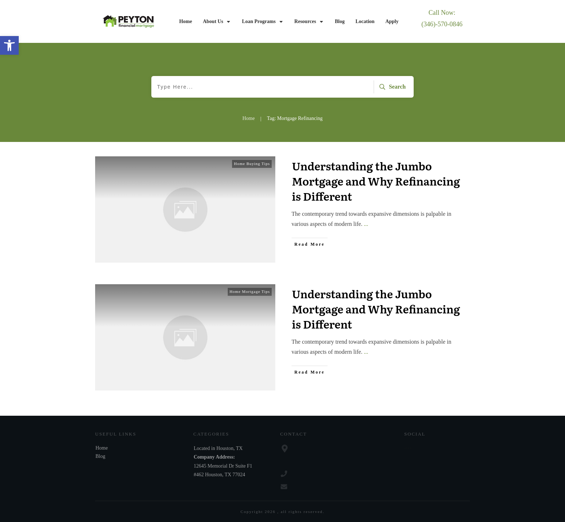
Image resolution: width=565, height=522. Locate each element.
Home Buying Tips (252, 163)
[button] (9, 45)
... (366, 224)
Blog (100, 456)
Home (101, 448)
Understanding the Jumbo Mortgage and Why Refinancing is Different (376, 181)
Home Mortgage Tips (250, 291)
